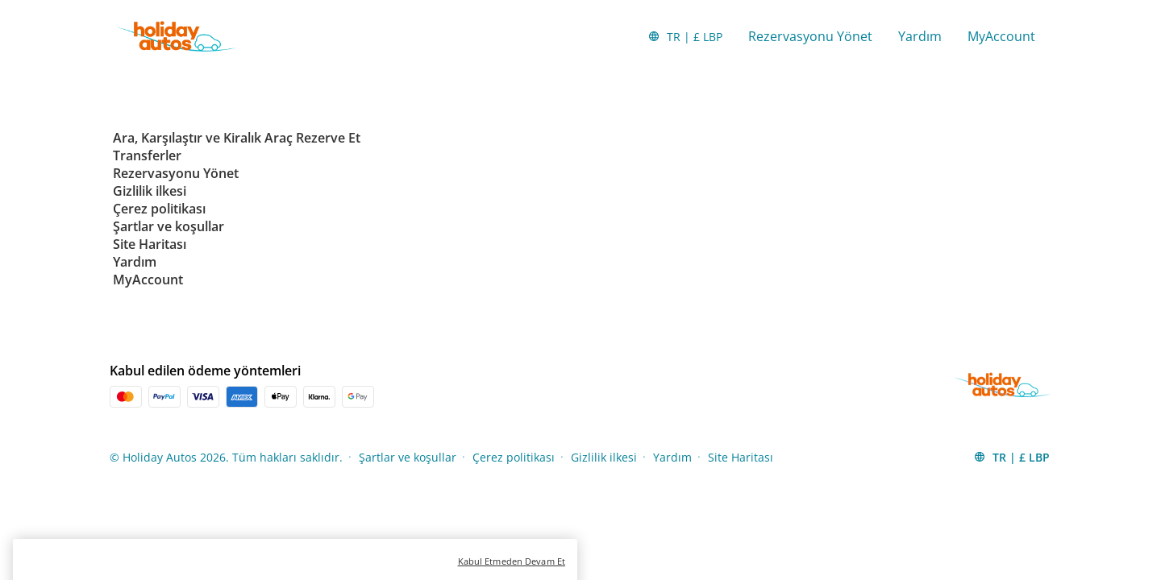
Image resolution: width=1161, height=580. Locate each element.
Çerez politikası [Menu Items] (513, 457)
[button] (685, 36)
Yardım (920, 36)
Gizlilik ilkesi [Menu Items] (604, 457)
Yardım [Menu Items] (672, 457)
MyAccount (1001, 36)
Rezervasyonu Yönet (810, 36)
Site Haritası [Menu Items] (740, 457)
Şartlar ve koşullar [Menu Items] (407, 457)
